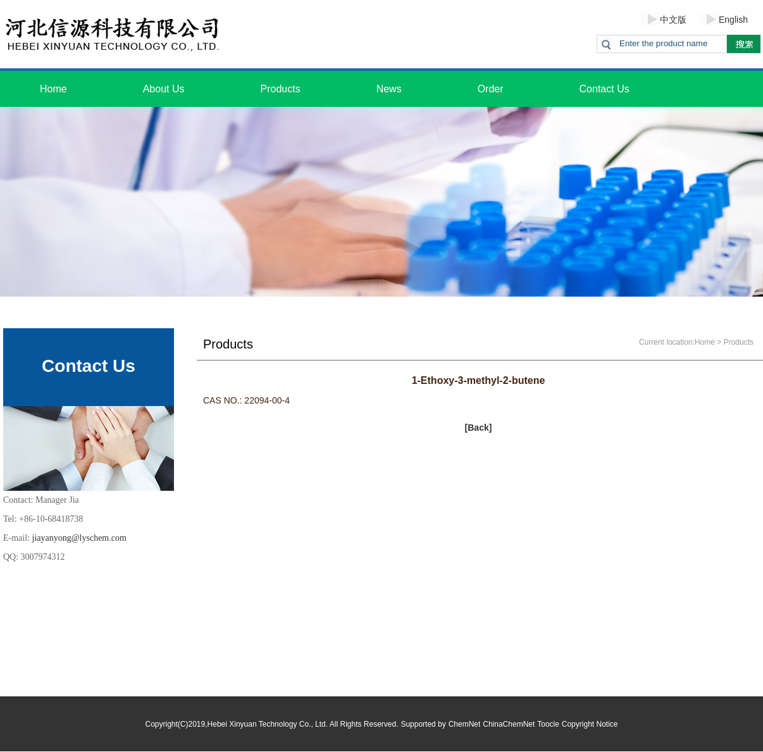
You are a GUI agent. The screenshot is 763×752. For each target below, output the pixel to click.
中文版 (673, 20)
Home (53, 88)
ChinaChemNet (509, 724)
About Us (164, 88)
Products (281, 88)
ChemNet (465, 724)
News (389, 88)
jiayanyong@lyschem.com (79, 538)
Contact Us (605, 88)
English (733, 20)
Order (491, 88)
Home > (708, 342)
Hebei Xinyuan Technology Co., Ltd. (268, 724)
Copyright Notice (590, 724)
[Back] (478, 427)
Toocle (548, 724)
